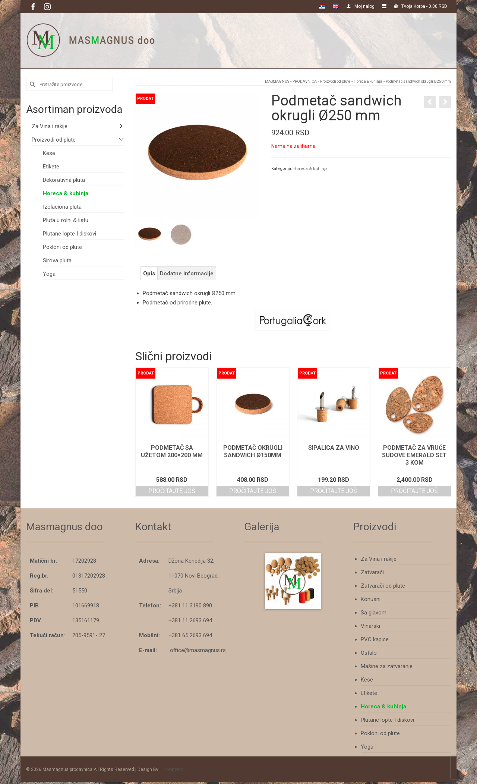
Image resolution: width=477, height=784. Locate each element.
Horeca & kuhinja (310, 168)
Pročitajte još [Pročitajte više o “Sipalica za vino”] (333, 490)
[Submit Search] (31, 84)
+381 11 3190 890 (190, 605)
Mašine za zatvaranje (387, 666)
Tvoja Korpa (420, 6)
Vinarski (370, 626)
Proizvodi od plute (54, 139)
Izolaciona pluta (62, 206)
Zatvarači (372, 572)
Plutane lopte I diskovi (69, 233)
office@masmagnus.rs (198, 650)
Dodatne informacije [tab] (187, 273)
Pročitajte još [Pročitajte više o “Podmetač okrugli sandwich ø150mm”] (252, 490)
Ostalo (369, 652)
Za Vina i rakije (49, 126)
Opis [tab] (149, 273)
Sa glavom (373, 612)
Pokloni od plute (62, 247)
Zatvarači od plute (383, 585)
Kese (49, 153)
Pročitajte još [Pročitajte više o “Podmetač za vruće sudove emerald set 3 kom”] (414, 490)
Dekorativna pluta (64, 180)
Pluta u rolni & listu (65, 220)
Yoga (49, 274)
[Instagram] (47, 6)
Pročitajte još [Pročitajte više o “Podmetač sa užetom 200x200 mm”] (171, 490)
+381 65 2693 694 (190, 635)
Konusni (370, 599)
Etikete (51, 166)
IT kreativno (171, 769)
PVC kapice (375, 639)
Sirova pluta (57, 260)
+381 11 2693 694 (190, 620)
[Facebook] (33, 6)
